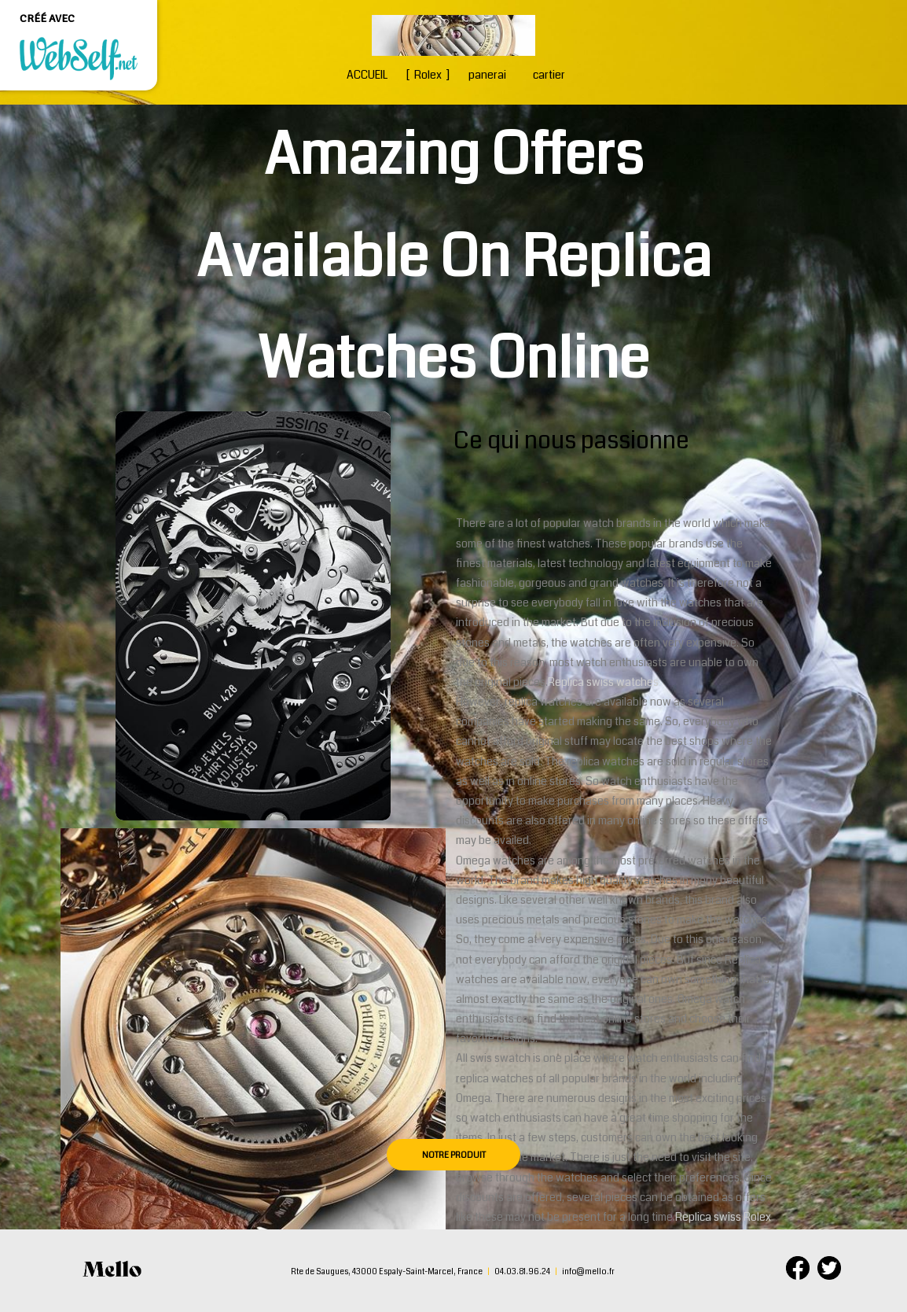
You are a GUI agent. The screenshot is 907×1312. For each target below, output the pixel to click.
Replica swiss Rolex (723, 1217)
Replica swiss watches (603, 682)
